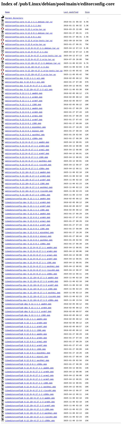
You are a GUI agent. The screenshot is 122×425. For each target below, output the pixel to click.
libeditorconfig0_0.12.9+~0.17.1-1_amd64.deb (29, 368)
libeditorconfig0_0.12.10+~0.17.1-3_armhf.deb (30, 405)
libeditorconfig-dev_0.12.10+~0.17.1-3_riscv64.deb (32, 296)
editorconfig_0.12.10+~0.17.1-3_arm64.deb (27, 176)
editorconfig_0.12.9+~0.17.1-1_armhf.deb (27, 153)
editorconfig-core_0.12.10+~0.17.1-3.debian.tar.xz (32, 63)
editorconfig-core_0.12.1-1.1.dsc (23, 25)
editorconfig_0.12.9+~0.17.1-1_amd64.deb (27, 142)
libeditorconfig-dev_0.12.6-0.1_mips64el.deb (29, 232)
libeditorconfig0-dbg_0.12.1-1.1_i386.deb (27, 315)
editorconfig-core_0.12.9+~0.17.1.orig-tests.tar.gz (33, 55)
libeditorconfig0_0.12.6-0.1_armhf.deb (26, 345)
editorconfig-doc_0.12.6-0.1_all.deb (25, 82)
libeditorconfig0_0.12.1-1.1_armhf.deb (26, 326)
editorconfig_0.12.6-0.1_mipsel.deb (24, 131)
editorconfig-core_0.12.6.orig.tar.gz (25, 44)
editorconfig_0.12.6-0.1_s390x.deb (23, 138)
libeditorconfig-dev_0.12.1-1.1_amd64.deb (27, 198)
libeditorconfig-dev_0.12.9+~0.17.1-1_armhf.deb (31, 258)
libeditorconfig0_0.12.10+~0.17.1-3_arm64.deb (30, 401)
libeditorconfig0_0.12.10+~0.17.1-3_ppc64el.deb (31, 413)
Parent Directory (14, 18)
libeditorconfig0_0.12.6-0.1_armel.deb (26, 341)
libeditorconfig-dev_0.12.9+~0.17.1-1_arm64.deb (31, 251)
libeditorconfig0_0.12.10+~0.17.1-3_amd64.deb (30, 398)
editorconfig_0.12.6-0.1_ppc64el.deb (25, 134)
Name (7, 12)
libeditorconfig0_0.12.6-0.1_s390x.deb (26, 364)
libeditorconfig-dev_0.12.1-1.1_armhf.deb (27, 206)
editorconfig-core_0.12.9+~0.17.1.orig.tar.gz (30, 59)
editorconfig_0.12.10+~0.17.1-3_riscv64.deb (28, 191)
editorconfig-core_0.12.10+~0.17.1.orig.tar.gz (30, 74)
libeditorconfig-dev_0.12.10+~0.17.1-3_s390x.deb (31, 300)
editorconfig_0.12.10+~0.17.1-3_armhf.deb (27, 179)
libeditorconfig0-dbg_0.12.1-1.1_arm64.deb (28, 307)
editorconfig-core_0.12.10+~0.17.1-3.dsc (27, 67)
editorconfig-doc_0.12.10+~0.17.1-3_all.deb (28, 89)
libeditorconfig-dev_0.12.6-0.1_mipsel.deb (28, 236)
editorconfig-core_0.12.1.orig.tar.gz (25, 29)
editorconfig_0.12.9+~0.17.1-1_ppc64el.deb (28, 161)
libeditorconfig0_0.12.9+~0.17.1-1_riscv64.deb (30, 390)
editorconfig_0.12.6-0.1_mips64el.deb (25, 127)
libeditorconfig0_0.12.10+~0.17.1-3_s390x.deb (30, 420)
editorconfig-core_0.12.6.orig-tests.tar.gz (28, 40)
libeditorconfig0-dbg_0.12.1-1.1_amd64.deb (28, 304)
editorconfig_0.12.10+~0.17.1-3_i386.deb (27, 183)
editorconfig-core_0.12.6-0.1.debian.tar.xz (28, 33)
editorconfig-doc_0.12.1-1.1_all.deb (25, 78)
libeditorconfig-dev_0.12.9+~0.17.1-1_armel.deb (31, 255)
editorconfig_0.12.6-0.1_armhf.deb (23, 119)
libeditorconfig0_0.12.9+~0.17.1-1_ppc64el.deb (30, 386)
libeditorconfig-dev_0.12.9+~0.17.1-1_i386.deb (30, 262)
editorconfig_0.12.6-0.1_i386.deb (23, 123)
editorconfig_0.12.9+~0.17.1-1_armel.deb (27, 149)
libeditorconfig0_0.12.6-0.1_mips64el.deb (27, 352)
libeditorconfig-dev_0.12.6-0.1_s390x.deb (27, 243)
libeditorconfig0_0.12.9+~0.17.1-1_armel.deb (29, 375)
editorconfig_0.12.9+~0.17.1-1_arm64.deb (27, 146)
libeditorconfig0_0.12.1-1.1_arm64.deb (26, 322)
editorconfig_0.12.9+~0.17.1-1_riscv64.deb (28, 164)
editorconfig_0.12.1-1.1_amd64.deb (23, 93)
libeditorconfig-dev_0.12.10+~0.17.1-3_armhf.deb (31, 285)
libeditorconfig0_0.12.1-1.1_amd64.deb (26, 319)
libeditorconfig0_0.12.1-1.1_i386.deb (25, 330)
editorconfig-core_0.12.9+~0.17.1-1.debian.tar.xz (32, 48)
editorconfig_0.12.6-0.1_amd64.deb (23, 108)
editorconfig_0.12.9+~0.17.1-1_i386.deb (26, 157)
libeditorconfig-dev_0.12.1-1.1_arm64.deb (27, 202)
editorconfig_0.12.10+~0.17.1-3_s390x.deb (27, 194)
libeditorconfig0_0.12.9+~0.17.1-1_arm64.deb (29, 371)
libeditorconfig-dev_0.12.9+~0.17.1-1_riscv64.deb (32, 270)
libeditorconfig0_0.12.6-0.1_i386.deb (25, 349)
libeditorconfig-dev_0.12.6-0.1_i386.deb (27, 228)
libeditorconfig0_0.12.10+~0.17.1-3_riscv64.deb (31, 416)
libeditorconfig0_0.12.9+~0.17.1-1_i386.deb (28, 383)
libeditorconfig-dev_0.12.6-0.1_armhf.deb (27, 225)
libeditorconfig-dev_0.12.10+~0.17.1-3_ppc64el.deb (32, 292)
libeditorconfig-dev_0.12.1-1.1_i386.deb (27, 210)
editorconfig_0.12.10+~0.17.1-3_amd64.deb (27, 172)
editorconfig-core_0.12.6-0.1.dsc (23, 36)
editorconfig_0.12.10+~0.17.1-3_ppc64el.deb (28, 187)
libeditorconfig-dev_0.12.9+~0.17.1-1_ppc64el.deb (32, 266)
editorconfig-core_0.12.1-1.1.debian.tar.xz (28, 21)
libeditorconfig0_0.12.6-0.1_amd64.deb (26, 334)
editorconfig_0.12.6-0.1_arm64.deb (23, 112)
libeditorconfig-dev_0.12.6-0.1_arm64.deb (27, 217)
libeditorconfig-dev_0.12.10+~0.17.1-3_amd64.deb (31, 277)
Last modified (71, 12)
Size (87, 12)
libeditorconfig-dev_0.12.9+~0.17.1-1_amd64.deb (31, 247)
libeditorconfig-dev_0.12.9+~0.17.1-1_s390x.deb (31, 273)
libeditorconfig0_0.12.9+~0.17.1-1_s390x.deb (29, 394)
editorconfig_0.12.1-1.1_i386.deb (23, 104)
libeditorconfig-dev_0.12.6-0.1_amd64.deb (27, 213)
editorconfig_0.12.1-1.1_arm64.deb (23, 97)
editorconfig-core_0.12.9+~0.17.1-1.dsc (26, 52)
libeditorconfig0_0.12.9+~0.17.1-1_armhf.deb (29, 379)
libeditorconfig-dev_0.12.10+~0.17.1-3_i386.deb (31, 289)
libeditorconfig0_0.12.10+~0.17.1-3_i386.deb (29, 409)
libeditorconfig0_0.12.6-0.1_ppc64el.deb (27, 360)
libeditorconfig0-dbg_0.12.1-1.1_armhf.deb (28, 311)
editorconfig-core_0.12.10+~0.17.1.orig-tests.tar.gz (34, 70)
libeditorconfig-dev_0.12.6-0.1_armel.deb (27, 221)
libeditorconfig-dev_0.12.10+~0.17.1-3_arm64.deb (31, 281)
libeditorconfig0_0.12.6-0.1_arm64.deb (26, 337)
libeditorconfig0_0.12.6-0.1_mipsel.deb (26, 356)
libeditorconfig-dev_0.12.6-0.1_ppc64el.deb (28, 240)
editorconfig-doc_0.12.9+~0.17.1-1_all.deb (28, 85)
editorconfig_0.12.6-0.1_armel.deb (23, 115)
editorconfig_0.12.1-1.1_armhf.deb (23, 100)
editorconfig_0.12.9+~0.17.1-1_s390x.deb (27, 168)
